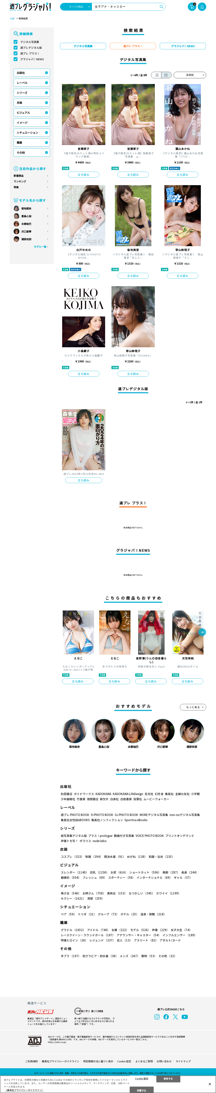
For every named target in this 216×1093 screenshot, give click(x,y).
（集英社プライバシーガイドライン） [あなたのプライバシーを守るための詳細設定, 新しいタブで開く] (24, 1090)
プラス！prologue (100, 836)
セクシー (73, 898)
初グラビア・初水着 (100, 956)
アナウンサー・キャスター (139, 935)
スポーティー (121, 877)
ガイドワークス (84, 794)
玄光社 (149, 794)
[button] (202, 632)
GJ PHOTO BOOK (126, 815)
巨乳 (99, 872)
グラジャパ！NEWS (32, 59)
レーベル (22, 83)
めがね (137, 857)
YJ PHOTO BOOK (102, 815)
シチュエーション (27, 132)
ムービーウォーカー (156, 799)
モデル (140, 930)
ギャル (183, 877)
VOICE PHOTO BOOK (150, 836)
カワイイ (168, 893)
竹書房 (81, 799)
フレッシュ (94, 877)
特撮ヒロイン (74, 940)
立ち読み (84, 175)
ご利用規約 (31, 1061)
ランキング (20, 181)
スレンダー (74, 872)
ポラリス (85, 841)
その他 (21, 152)
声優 (160, 930)
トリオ (87, 914)
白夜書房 (126, 799)
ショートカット (145, 872)
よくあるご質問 (144, 1061)
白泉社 (114, 799)
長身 (190, 872)
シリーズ (22, 93)
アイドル (98, 930)
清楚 (95, 898)
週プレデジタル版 (31, 47)
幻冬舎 (159, 794)
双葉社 (137, 799)
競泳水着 (114, 857)
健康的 (71, 877)
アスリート (146, 940)
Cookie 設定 (124, 1061)
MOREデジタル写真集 (154, 815)
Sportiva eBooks (135, 820)
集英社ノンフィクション (107, 820)
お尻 (119, 872)
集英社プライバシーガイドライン (60, 1061)
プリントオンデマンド (179, 836)
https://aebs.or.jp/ (57, 1042)
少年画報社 (68, 799)
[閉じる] (210, 1084)
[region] (108, 1084)
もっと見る (193, 707)
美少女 (71, 893)
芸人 (124, 940)
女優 (120, 930)
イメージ (22, 123)
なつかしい (142, 893)
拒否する (168, 1078)
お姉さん (94, 893)
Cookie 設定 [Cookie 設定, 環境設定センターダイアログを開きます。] (141, 1078)
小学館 (195, 794)
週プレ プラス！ (30, 53)
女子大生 (181, 930)
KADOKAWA (103, 794)
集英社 (169, 794)
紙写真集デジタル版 (74, 836)
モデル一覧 (40, 246)
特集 (16, 187)
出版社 (21, 73)
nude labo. (100, 841)
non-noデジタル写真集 (185, 815)
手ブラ (71, 956)
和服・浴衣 (162, 857)
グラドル (73, 930)
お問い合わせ (164, 1061)
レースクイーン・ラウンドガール (88, 935)
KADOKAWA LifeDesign (128, 794)
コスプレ (72, 857)
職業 (19, 142)
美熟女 (117, 893)
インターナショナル (154, 877)
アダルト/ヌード (170, 940)
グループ (108, 914)
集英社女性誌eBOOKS (75, 820)
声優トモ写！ (69, 841)
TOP (12, 18)
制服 (94, 857)
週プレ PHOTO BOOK (75, 815)
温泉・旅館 (153, 914)
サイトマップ (183, 1061)
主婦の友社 (182, 794)
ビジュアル (23, 113)
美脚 (171, 872)
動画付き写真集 (124, 836)
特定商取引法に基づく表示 (98, 1061)
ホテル (129, 914)
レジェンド (102, 940)
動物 (149, 956)
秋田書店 (66, 794)
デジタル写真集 (29, 42)
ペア (68, 914)
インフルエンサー (179, 935)
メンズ (130, 956)
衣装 (19, 103)
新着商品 (19, 175)
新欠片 (104, 799)
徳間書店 (92, 799)
